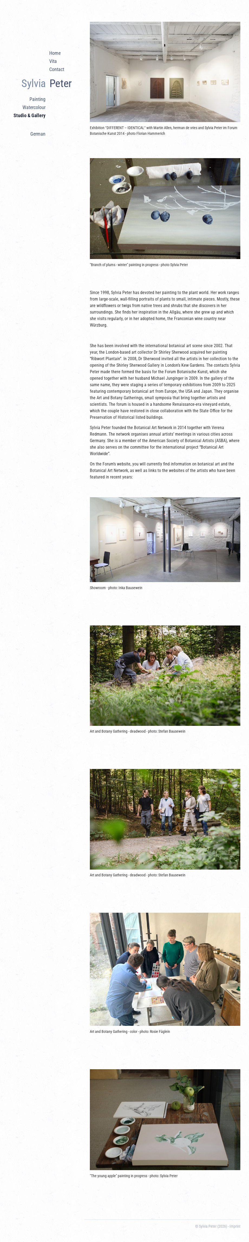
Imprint (235, 1226)
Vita (53, 61)
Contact (56, 69)
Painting (37, 99)
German (37, 134)
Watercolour (33, 107)
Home (55, 53)
